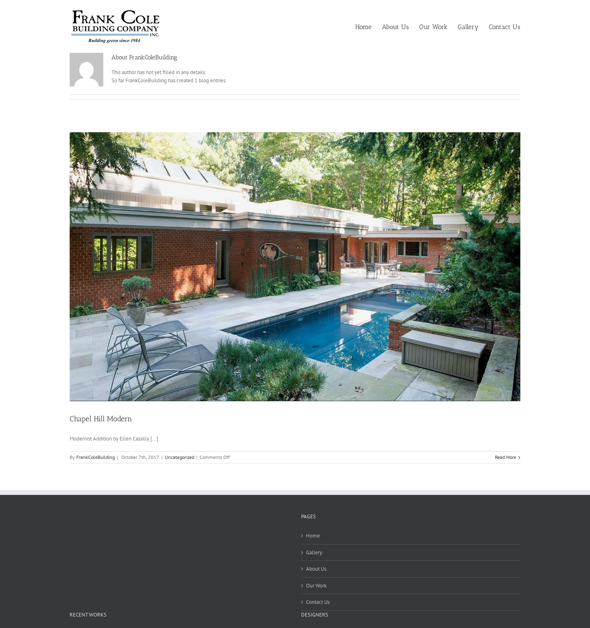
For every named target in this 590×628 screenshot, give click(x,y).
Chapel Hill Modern (101, 418)
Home (313, 535)
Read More (505, 457)
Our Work (316, 585)
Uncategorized (179, 457)
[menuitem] (368, 26)
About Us (316, 568)
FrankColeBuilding (95, 457)
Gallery (314, 552)
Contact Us (317, 602)
